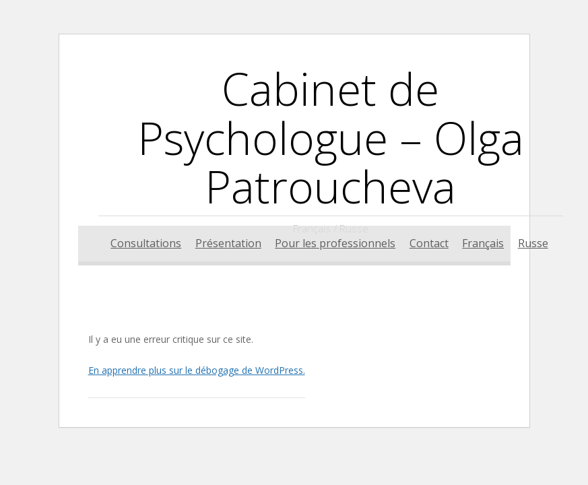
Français (483, 243)
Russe (533, 243)
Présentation (228, 243)
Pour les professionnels (335, 243)
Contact (429, 243)
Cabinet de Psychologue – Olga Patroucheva (330, 137)
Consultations (145, 243)
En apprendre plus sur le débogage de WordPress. (196, 370)
